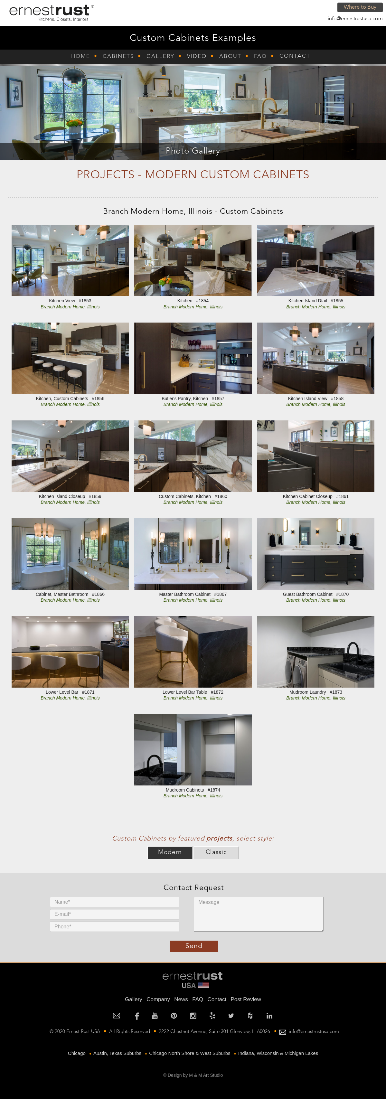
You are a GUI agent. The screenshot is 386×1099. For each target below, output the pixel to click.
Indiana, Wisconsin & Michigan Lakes (278, 1053)
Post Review (246, 999)
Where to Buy (360, 7)
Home (80, 56)
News (181, 999)
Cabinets (118, 56)
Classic (216, 853)
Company (158, 999)
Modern (170, 853)
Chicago (77, 1053)
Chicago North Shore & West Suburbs (189, 1053)
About (230, 56)
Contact (294, 56)
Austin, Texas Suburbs (117, 1053)
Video (197, 56)
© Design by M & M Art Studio (193, 1075)
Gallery (160, 56)
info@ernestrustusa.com (355, 19)
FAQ (260, 56)
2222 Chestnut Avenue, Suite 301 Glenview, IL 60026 (214, 1031)
